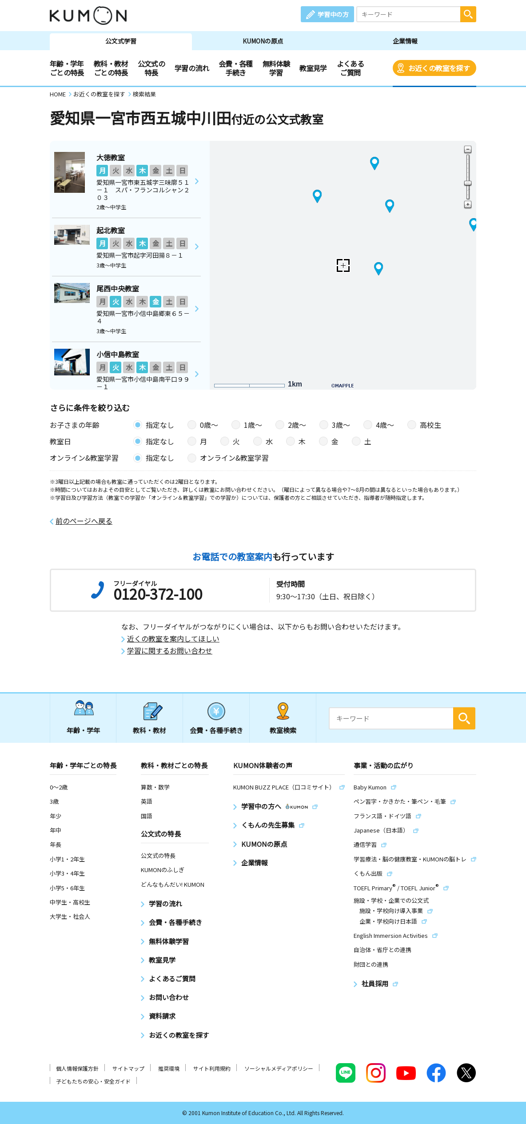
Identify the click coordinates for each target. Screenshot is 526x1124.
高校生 (430, 424)
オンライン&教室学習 (234, 457)
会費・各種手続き (236, 68)
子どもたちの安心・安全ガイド (93, 1081)
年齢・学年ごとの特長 (67, 68)
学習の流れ (192, 68)
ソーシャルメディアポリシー (278, 1068)
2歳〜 (297, 424)
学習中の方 (333, 14)
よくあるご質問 (350, 68)
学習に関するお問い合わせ (169, 650)
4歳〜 (385, 424)
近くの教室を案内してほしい (173, 638)
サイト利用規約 (212, 1068)
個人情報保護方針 (77, 1068)
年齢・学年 (83, 730)
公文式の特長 (151, 68)
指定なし (160, 424)
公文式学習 (120, 40)
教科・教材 (149, 730)
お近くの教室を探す (439, 68)
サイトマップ (128, 1068)
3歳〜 (341, 424)
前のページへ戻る (84, 521)
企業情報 (405, 40)
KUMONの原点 (263, 40)
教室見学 (313, 68)
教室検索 (283, 730)
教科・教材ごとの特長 (111, 68)
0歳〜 (209, 424)
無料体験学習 (276, 68)
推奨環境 (168, 1068)
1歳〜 (253, 424)
